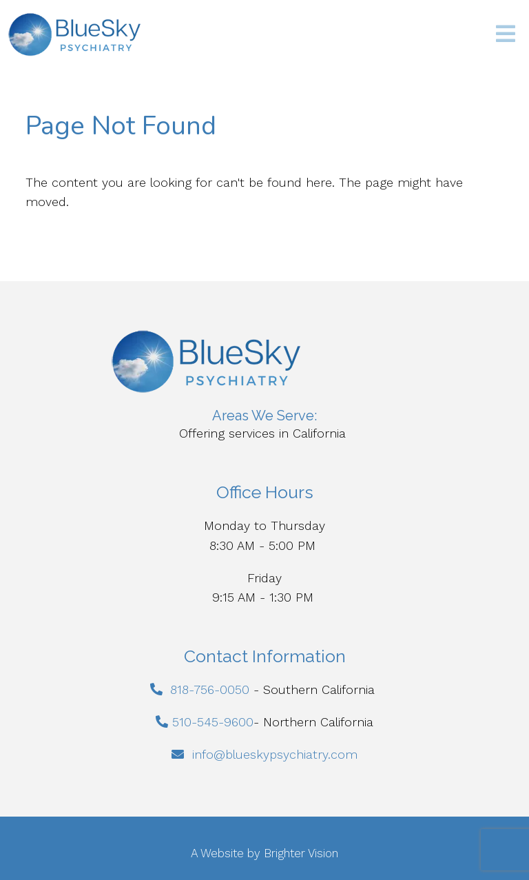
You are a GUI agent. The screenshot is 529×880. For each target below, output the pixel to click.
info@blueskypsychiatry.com (274, 754)
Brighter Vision (301, 853)
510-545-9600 (212, 722)
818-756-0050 (209, 689)
